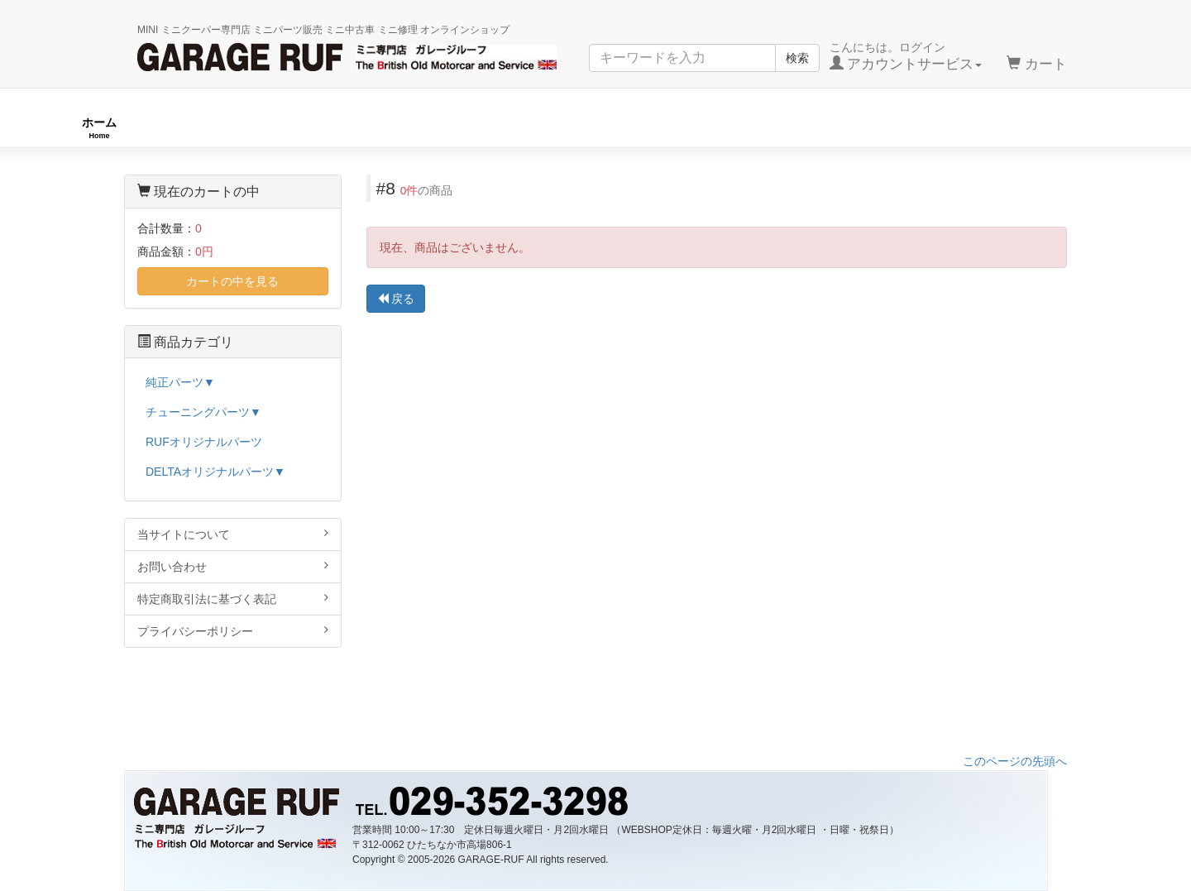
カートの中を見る (232, 281)
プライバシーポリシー (232, 631)
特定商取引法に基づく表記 (232, 599)
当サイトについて (232, 534)
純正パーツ (847, 128)
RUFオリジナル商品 (332, 128)
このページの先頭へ (1015, 761)
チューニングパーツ (601, 128)
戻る (396, 298)
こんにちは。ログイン (906, 56)
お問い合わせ (232, 566)
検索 (797, 58)
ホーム (99, 128)
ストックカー (1074, 128)
